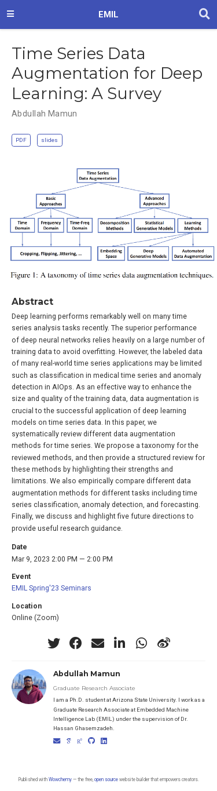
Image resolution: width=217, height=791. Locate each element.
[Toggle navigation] (10, 14)
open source (106, 779)
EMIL (108, 14)
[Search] (204, 14)
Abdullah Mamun (45, 113)
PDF (21, 140)
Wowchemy (60, 779)
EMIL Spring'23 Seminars (51, 588)
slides (49, 140)
